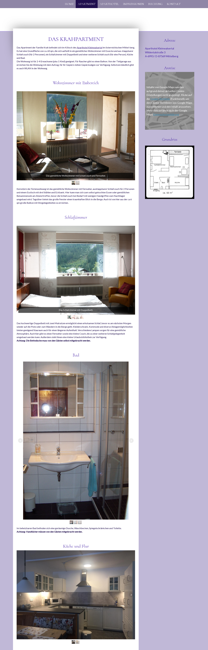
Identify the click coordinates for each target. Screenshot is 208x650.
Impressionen (133, 4)
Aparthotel (109, 4)
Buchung (155, 4)
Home (69, 4)
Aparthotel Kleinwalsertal (89, 47)
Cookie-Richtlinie (160, 98)
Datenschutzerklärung (166, 114)
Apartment (86, 4)
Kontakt (174, 4)
